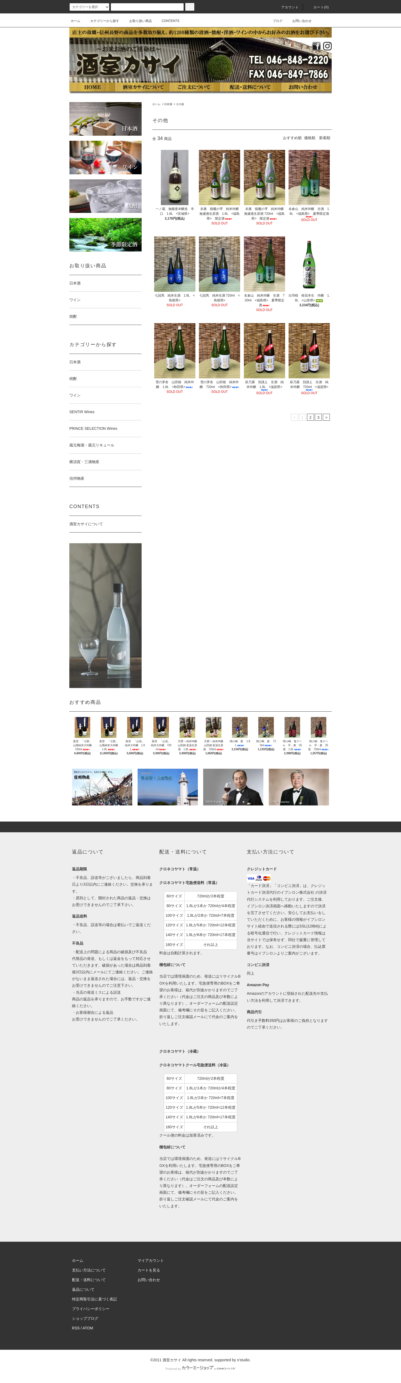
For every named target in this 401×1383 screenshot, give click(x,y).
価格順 (309, 138)
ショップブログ (85, 1318)
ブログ (274, 21)
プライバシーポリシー (90, 1309)
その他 (180, 104)
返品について (83, 1289)
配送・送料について (89, 1280)
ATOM (88, 1328)
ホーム (75, 21)
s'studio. (244, 1360)
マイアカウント (151, 1260)
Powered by (200, 1368)
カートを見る (149, 1270)
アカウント (287, 7)
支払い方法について (89, 1270)
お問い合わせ (299, 21)
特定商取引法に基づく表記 (94, 1299)
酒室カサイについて (86, 524)
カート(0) (318, 7)
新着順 (324, 138)
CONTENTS (167, 21)
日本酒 (168, 104)
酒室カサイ (171, 1360)
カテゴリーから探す (101, 21)
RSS (76, 1328)
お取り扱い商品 (137, 21)
